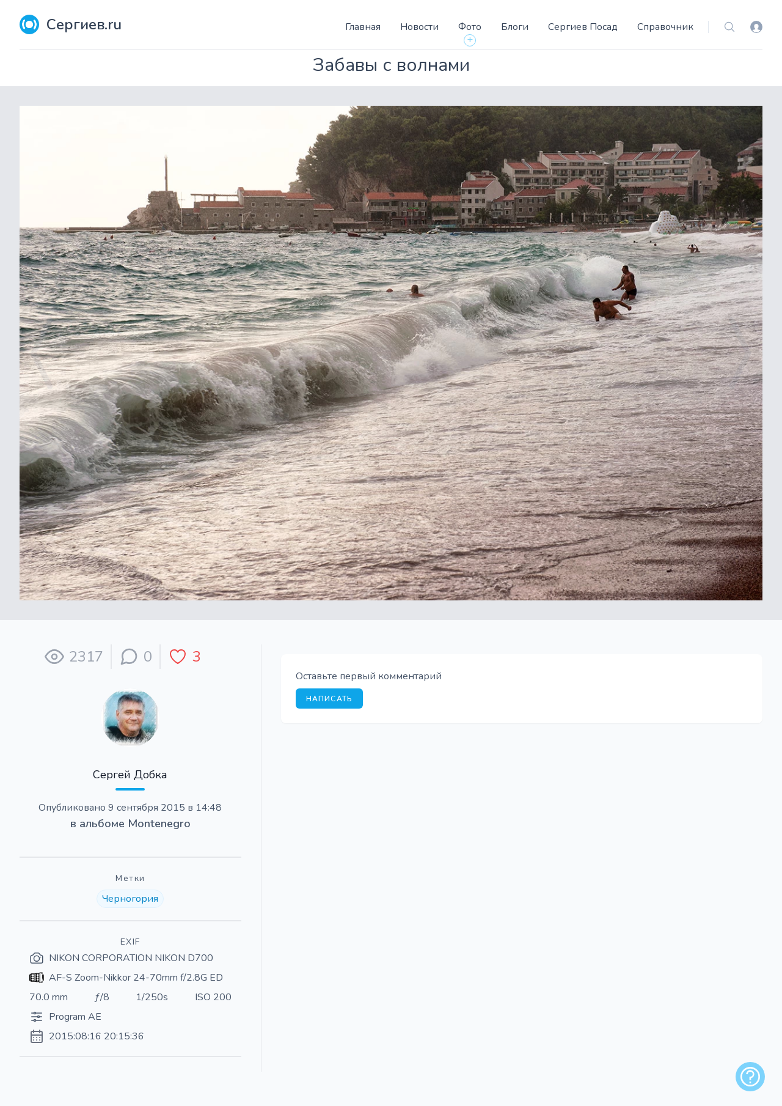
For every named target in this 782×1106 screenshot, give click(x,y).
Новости (419, 27)
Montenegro (159, 823)
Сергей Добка (130, 774)
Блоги (514, 27)
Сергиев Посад (583, 27)
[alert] (750, 1076)
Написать (329, 699)
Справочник (665, 27)
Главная (363, 27)
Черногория (130, 898)
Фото (469, 27)
